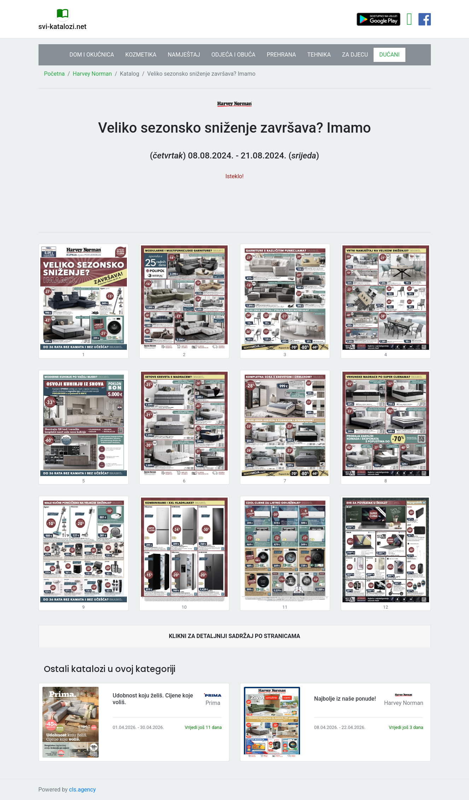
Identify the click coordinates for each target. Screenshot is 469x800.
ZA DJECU (355, 54)
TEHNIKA (319, 54)
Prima (212, 703)
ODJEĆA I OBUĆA (233, 54)
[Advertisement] (234, 202)
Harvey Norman (92, 73)
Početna (54, 73)
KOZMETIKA (141, 54)
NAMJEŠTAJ (184, 54)
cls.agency (82, 789)
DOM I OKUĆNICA (91, 54)
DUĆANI (389, 54)
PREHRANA (281, 54)
